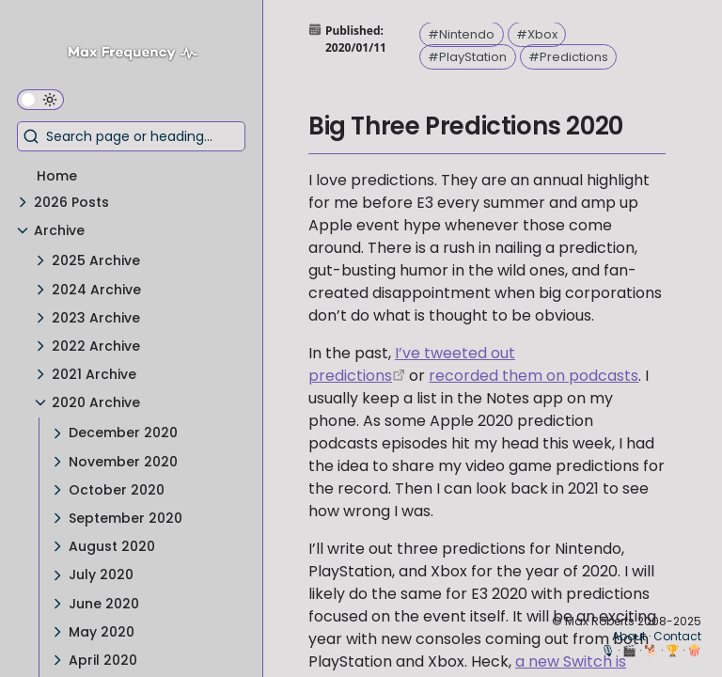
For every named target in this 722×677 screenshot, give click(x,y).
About (629, 636)
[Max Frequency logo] (139, 55)
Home (57, 175)
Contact (677, 636)
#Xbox (536, 34)
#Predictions (568, 57)
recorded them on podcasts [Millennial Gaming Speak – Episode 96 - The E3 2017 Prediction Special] (533, 375)
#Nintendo (461, 34)
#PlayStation (467, 57)
